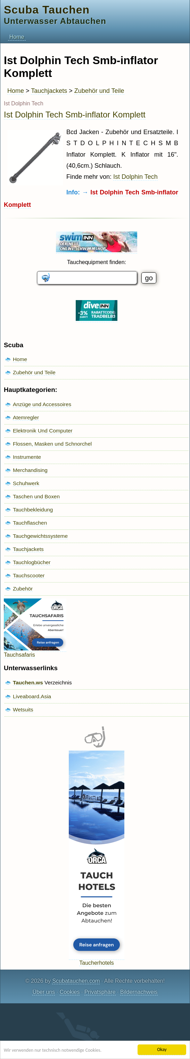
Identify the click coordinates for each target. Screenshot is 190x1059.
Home (16, 37)
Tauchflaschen (30, 523)
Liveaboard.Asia (32, 696)
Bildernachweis (139, 992)
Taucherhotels (96, 960)
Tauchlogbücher (31, 562)
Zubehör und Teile (99, 90)
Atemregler (26, 417)
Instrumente (27, 457)
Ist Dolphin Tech (135, 176)
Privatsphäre (100, 992)
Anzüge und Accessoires (42, 404)
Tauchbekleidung (33, 510)
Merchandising (30, 470)
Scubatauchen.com (76, 981)
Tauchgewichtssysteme (40, 536)
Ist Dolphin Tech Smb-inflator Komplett (75, 114)
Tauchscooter (28, 575)
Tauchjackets (49, 90)
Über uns (43, 992)
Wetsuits (23, 709)
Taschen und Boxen (36, 496)
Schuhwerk (26, 483)
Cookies (70, 992)
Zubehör (23, 589)
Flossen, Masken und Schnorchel (52, 444)
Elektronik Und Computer (43, 431)
